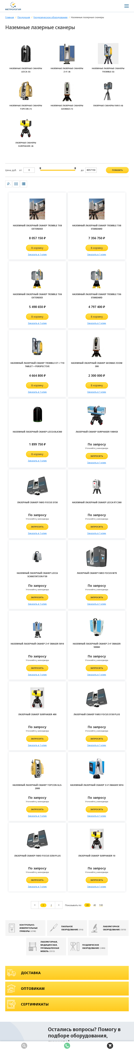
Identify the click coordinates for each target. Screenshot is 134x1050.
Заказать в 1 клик (25, 254)
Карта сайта (12, 1036)
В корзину (26, 248)
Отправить (67, 945)
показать (117, 170)
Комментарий (61, 861)
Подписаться (125, 1010)
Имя (54, 851)
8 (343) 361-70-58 (18, 990)
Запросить (67, 387)
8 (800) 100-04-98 (18, 984)
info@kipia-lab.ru (51, 984)
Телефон (99, 851)
